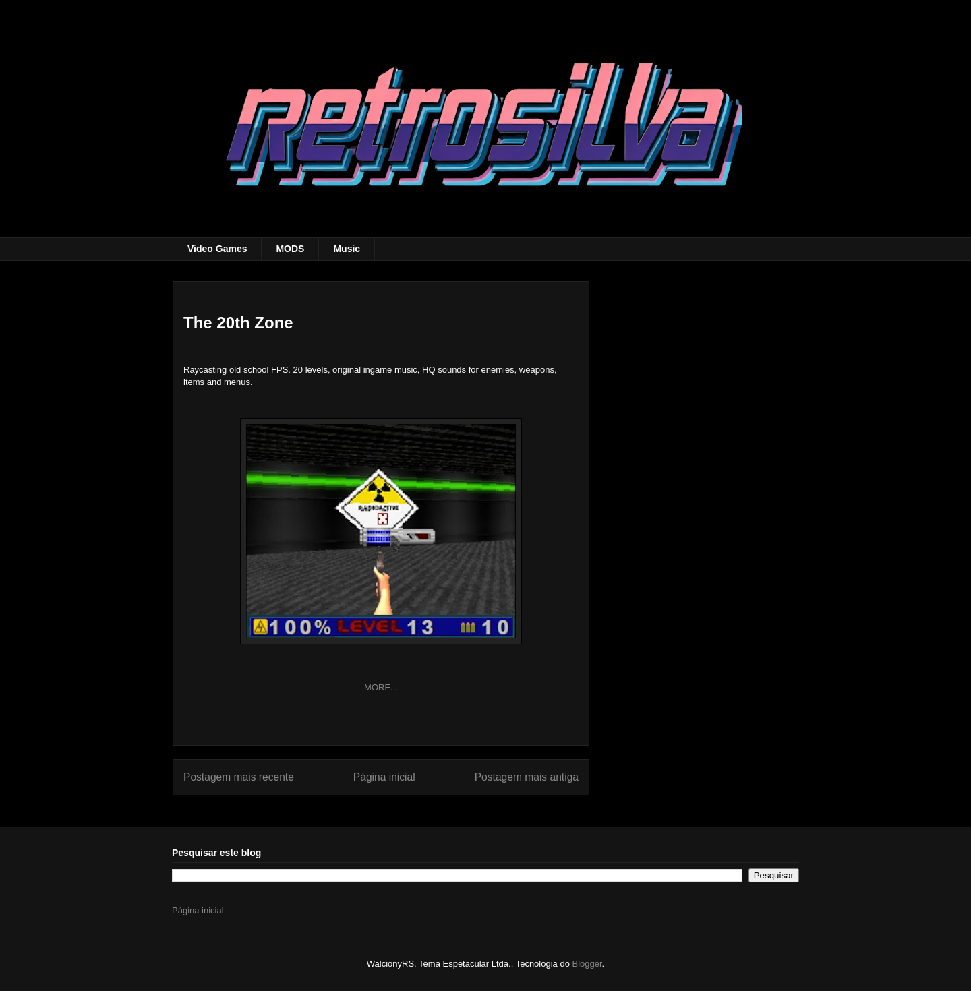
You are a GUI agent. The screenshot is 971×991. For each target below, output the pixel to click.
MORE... (381, 687)
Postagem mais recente (238, 777)
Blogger (587, 964)
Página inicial (384, 777)
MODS (290, 248)
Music (346, 248)
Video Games (217, 248)
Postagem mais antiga (527, 777)
